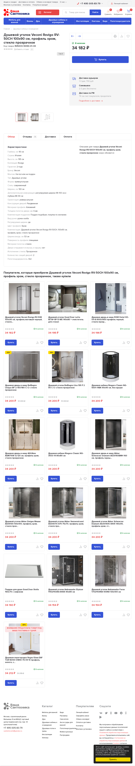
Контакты (27, 5)
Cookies (116, 743)
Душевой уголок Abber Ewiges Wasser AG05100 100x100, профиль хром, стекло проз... (23, 523)
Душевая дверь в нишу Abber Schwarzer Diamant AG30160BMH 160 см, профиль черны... (109, 455)
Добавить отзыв (21, 49)
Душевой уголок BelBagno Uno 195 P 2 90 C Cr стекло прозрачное (66, 386)
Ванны (30, 21)
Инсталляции (82, 21)
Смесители (64, 719)
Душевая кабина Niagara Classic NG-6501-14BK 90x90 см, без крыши (109, 386)
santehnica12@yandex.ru (13, 731)
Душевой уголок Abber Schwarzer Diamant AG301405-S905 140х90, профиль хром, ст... (108, 523)
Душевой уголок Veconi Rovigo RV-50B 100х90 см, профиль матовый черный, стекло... (23, 319)
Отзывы (30, 136)
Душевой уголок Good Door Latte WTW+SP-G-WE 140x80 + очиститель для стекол (65, 319)
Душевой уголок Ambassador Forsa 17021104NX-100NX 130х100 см (108, 590)
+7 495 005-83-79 (90, 3)
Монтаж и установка (12, 5)
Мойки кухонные (66, 732)
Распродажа (64, 735)
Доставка (50, 136)
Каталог (45, 13)
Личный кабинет (119, 3)
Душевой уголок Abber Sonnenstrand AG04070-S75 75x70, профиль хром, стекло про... (66, 523)
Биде (105, 21)
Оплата (68, 136)
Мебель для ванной (14, 21)
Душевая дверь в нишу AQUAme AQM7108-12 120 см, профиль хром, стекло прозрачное (22, 455)
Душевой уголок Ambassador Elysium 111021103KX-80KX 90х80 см (65, 590)
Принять (113, 759)
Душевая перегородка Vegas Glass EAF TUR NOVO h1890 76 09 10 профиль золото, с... (24, 659)
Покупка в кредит (40, 5)
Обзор (11, 136)
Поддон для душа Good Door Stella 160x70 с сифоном (22, 590)
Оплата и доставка (83, 722)
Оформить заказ (82, 716)
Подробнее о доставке (91, 101)
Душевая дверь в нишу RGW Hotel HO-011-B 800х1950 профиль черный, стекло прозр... (110, 319)
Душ (38, 21)
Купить (100, 59)
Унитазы (96, 21)
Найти (95, 12)
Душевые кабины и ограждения (58, 21)
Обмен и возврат (82, 719)
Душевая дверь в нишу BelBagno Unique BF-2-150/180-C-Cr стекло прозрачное (21, 387)
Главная (7, 29)
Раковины (64, 716)
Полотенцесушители (120, 21)
